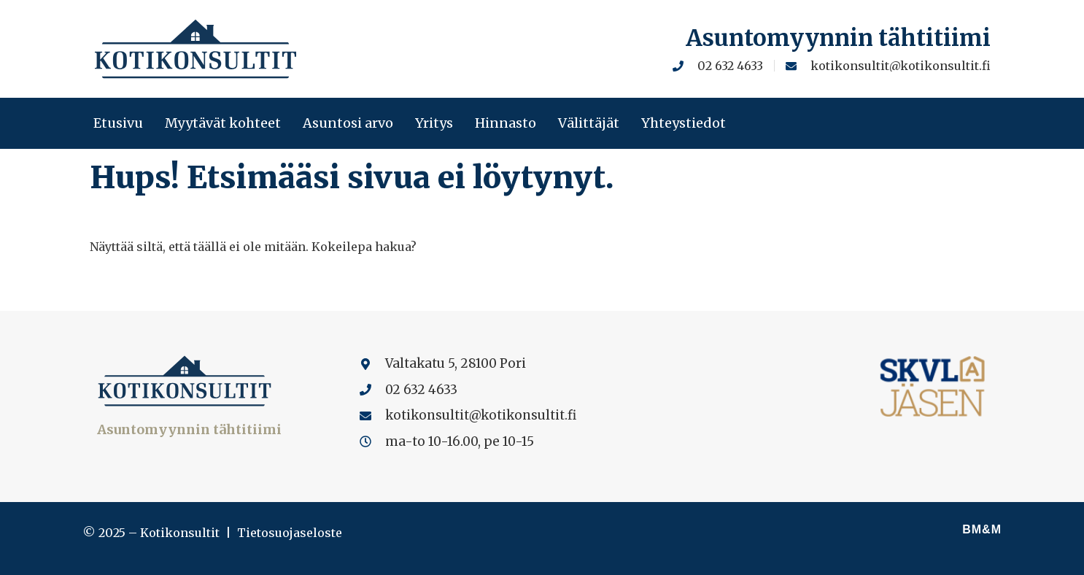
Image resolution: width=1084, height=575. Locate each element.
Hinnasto (505, 123)
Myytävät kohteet (223, 123)
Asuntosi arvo (348, 123)
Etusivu (118, 123)
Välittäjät (588, 123)
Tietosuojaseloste (289, 532)
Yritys (434, 123)
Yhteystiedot (683, 123)
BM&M (982, 529)
